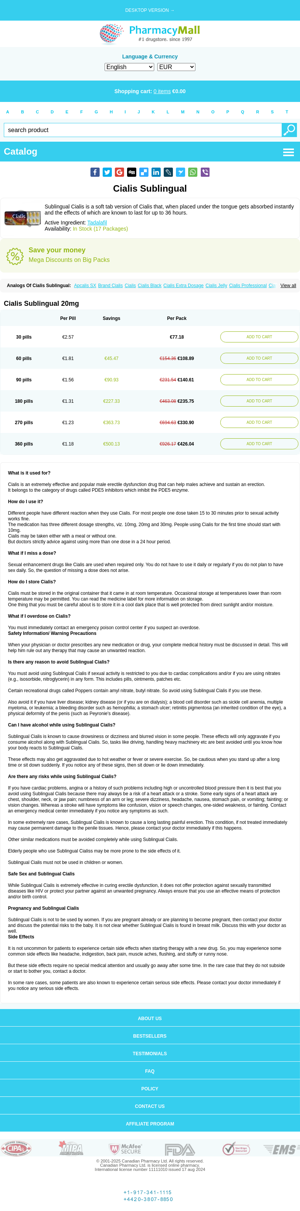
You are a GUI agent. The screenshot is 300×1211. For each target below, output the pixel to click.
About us (150, 1018)
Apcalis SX (85, 285)
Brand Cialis (110, 285)
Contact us (150, 1106)
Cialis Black (149, 285)
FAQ (150, 1071)
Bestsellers (149, 1036)
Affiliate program (150, 1124)
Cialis (130, 285)
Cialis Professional (248, 285)
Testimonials (150, 1053)
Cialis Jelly (216, 285)
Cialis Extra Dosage (183, 285)
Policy (149, 1089)
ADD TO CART (259, 337)
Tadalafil (97, 223)
